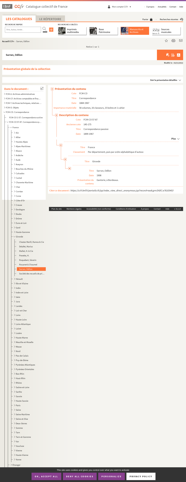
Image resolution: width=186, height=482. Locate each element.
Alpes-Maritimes (23, 146)
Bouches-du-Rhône (24, 168)
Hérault (19, 279)
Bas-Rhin (20, 373)
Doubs (19, 214)
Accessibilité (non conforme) (98, 209)
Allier (18, 137)
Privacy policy (141, 476)
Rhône (19, 382)
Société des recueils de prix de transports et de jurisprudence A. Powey (32, 273)
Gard (18, 227)
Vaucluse (20, 446)
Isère (18, 297)
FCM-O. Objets (12, 107)
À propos (150, 6)
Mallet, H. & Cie (26, 251)
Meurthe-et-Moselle (24, 342)
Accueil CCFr (8, 41)
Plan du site (56, 209)
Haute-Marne (22, 337)
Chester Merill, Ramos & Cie (31, 242)
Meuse (19, 346)
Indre (18, 288)
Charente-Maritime (24, 182)
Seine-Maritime (23, 414)
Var (17, 441)
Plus (173, 138)
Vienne (19, 450)
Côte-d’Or (20, 200)
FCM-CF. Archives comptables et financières (24, 98)
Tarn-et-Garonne (23, 437)
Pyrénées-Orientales (25, 369)
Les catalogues (19, 19)
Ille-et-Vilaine (22, 283)
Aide (181, 6)
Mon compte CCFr (122, 6)
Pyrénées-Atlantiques (25, 364)
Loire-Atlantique (23, 324)
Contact (172, 6)
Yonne (18, 459)
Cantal (19, 177)
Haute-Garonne (23, 232)
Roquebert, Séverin (27, 260)
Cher (18, 187)
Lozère (19, 333)
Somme (19, 428)
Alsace (19, 150)
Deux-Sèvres (21, 423)
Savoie (19, 396)
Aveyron (19, 164)
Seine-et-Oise (22, 418)
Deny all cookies (79, 476)
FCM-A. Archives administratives (20, 94)
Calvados (20, 173)
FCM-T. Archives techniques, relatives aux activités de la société (24, 103)
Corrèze (19, 191)
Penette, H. (24, 255)
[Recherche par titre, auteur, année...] (23, 30)
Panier (147, 19)
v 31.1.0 (177, 209)
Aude (18, 159)
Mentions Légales (74, 209)
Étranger (16, 465)
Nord (18, 351)
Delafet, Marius (26, 246)
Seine (18, 409)
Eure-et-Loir (21, 223)
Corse (18, 196)
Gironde (19, 236)
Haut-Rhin (20, 378)
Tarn (18, 432)
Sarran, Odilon (25, 269)
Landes (19, 306)
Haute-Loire (21, 319)
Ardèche (19, 155)
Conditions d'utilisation (126, 209)
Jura (18, 301)
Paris (18, 405)
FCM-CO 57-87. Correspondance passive (25, 122)
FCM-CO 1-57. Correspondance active (26, 117)
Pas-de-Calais (22, 355)
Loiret (18, 328)
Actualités (162, 6)
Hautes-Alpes (22, 141)
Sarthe (19, 391)
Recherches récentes (171, 19)
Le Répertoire (50, 19)
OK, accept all (46, 476)
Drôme (19, 218)
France (15, 127)
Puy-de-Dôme (22, 360)
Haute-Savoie (22, 400)
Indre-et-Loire (22, 292)
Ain (17, 132)
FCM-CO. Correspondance (17, 112)
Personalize (111, 476)
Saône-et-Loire (22, 387)
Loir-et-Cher (21, 310)
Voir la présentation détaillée (163, 80)
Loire (18, 315)
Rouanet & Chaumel (28, 264)
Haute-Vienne (22, 455)
